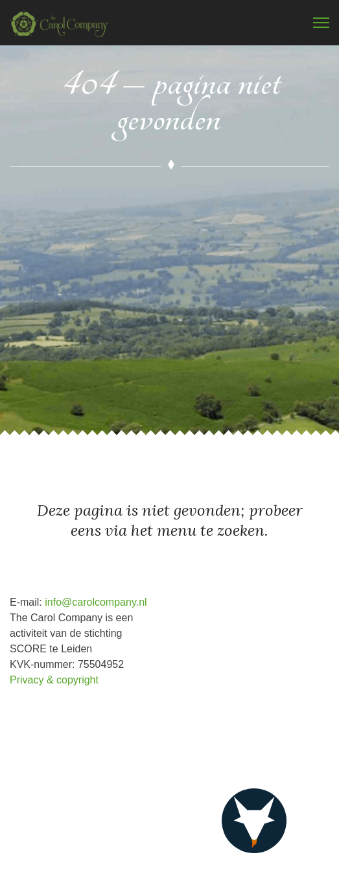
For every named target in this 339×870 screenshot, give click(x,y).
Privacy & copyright (54, 679)
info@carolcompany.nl (95, 602)
